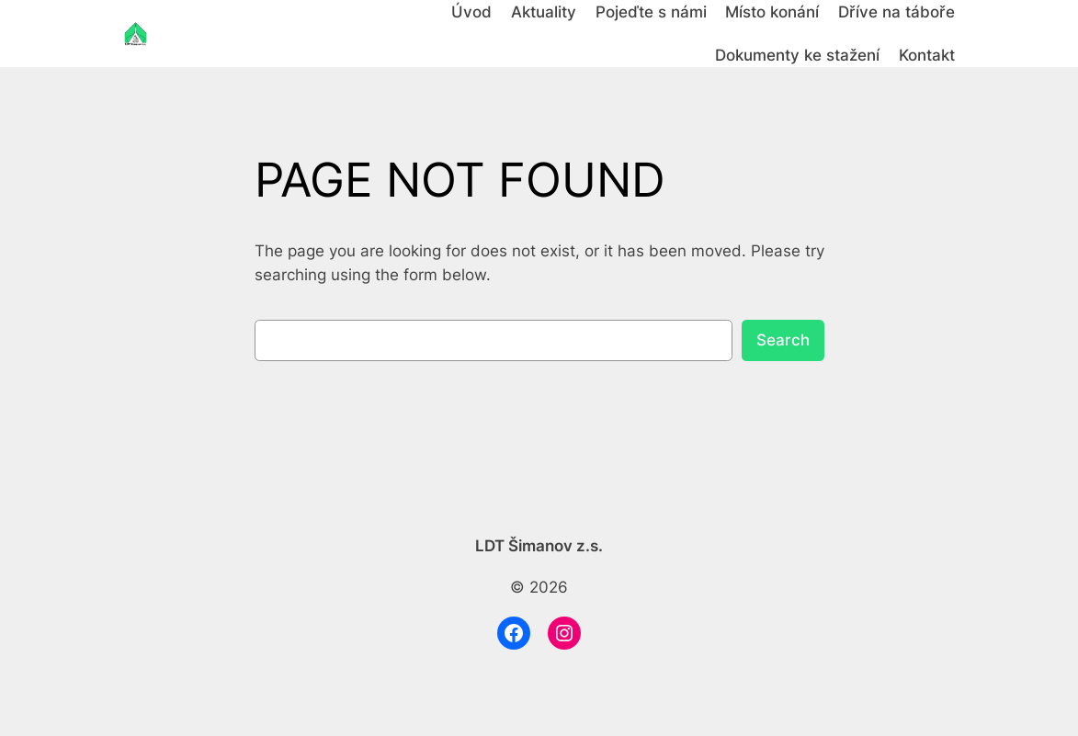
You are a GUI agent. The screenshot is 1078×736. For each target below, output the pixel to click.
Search (783, 340)
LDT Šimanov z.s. (539, 546)
